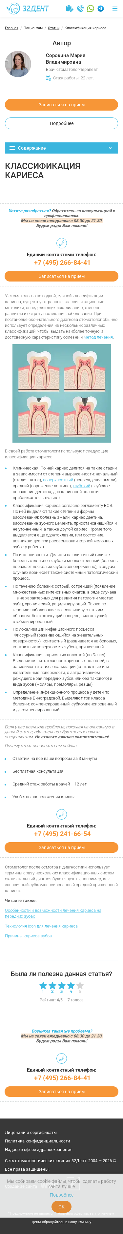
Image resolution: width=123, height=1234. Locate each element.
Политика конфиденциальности (37, 1141)
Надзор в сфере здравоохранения (38, 1149)
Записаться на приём (62, 104)
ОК (61, 1206)
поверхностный (58, 479)
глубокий (81, 485)
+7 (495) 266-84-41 (62, 262)
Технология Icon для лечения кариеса (41, 926)
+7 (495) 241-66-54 (62, 833)
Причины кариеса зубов (28, 935)
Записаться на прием (62, 276)
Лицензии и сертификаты (31, 1132)
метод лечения (98, 337)
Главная (11, 28)
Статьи (53, 28)
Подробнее (61, 123)
